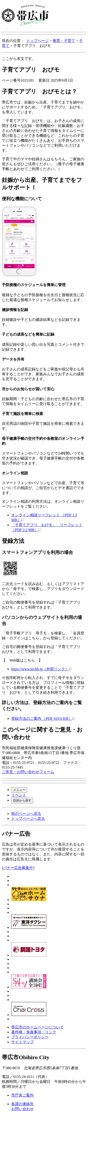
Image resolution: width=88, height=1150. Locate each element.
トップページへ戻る (28, 818)
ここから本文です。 (19, 59)
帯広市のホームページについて (37, 1027)
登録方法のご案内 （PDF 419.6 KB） (43, 719)
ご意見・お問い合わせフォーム (28, 772)
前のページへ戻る (26, 814)
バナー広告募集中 (18, 868)
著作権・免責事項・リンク (33, 1032)
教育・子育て (64, 41)
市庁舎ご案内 (22, 1095)
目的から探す (22, 800)
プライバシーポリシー (30, 1037)
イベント (18, 795)
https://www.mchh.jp (41, 669)
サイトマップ (22, 1042)
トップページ (37, 41)
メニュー (19, 790)
